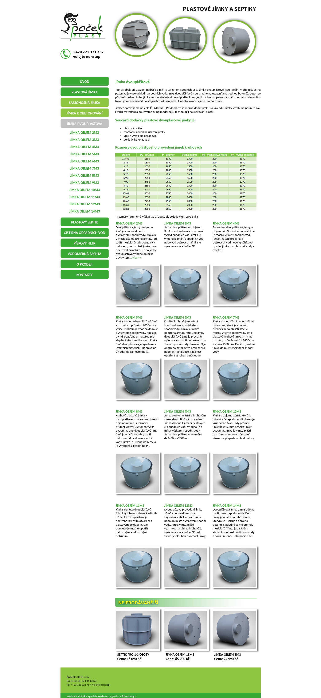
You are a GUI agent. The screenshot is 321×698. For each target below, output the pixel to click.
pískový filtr (84, 243)
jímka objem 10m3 (84, 189)
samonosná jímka (84, 102)
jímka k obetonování (84, 113)
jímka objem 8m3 (84, 175)
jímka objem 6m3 (84, 161)
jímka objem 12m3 (84, 204)
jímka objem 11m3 (84, 197)
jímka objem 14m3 (84, 211)
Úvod (84, 81)
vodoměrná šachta (84, 253)
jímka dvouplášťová (84, 123)
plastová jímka (84, 92)
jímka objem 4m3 (84, 147)
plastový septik (84, 222)
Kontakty (85, 275)
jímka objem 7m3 (84, 168)
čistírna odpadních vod (84, 232)
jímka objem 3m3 (84, 139)
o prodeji (85, 264)
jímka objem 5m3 (84, 154)
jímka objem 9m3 (84, 182)
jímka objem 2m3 (84, 132)
